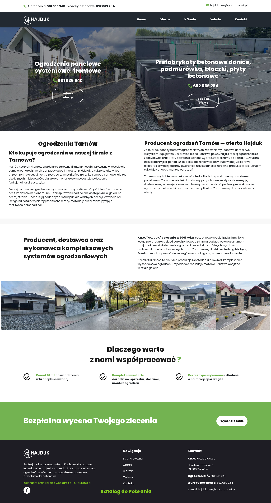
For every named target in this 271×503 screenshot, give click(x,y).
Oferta (165, 19)
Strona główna (133, 458)
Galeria (215, 19)
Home (141, 19)
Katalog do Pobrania (126, 491)
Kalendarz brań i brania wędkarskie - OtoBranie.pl (57, 483)
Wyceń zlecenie (232, 421)
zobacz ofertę (67, 95)
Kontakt (241, 19)
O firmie (190, 19)
